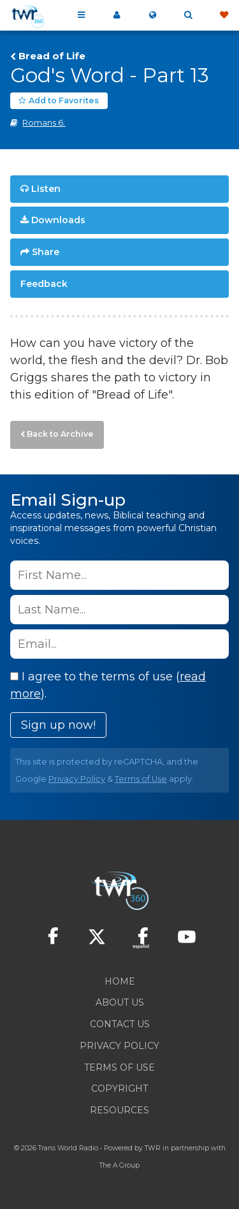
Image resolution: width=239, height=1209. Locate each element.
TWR (153, 1148)
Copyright (119, 1088)
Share (45, 252)
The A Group (119, 1165)
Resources (119, 1110)
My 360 (116, 15)
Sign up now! (58, 725)
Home (120, 981)
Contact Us (120, 1024)
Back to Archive (60, 434)
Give (223, 15)
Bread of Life (51, 56)
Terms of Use (141, 779)
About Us (120, 1002)
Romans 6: (43, 123)
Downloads (58, 220)
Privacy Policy (76, 779)
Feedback (44, 283)
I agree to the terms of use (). (108, 685)
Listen (46, 188)
